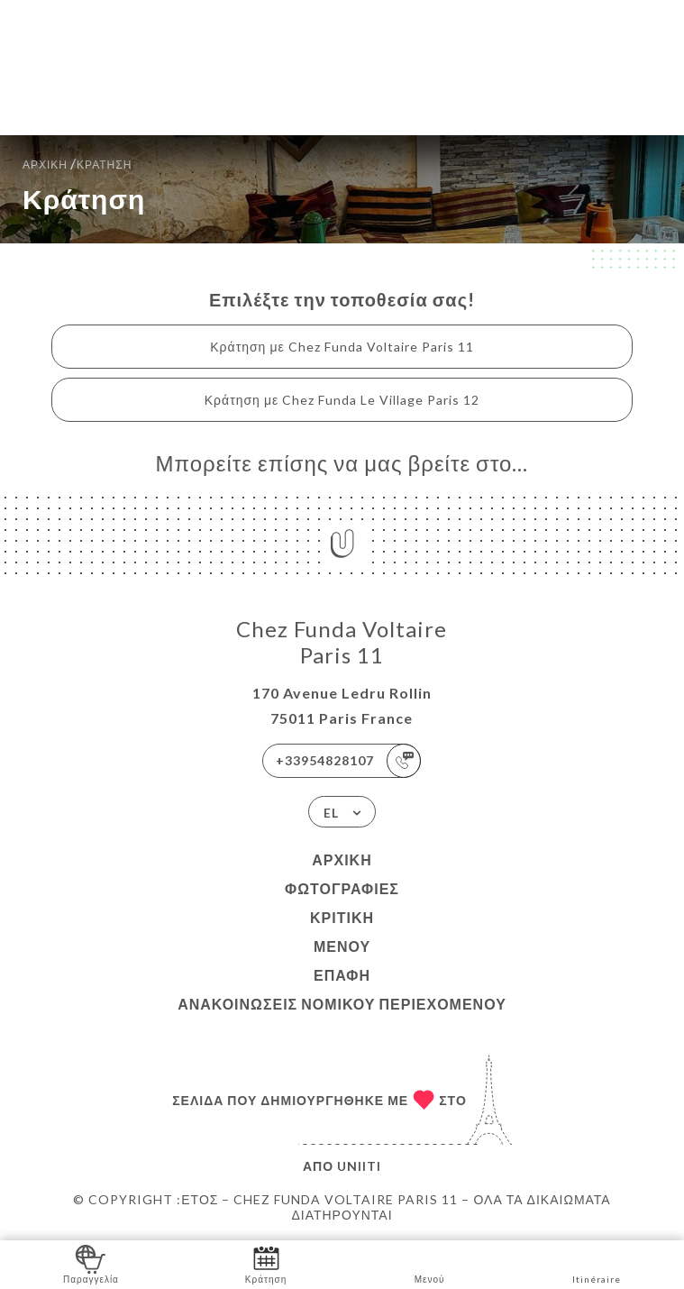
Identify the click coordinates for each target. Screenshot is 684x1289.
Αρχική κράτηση (77, 162)
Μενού (342, 946)
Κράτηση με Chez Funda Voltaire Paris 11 (341, 346)
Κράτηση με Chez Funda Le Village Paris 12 (342, 399)
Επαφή (342, 974)
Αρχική (341, 859)
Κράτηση (266, 1263)
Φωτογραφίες (342, 888)
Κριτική (342, 917)
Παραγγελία (91, 1263)
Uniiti (359, 1166)
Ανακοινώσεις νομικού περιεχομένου (342, 1003)
